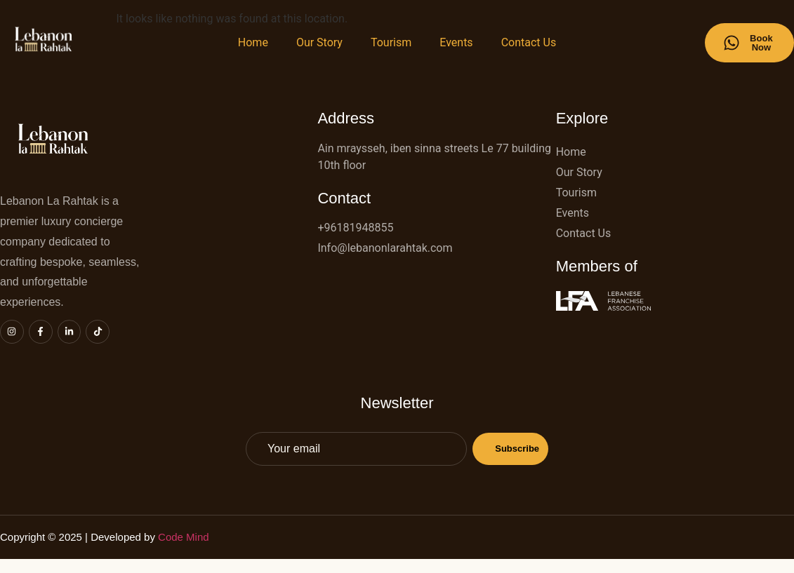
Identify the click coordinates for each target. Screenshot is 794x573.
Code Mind (185, 537)
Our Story (319, 42)
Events (455, 42)
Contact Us (529, 42)
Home (253, 42)
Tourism (391, 42)
